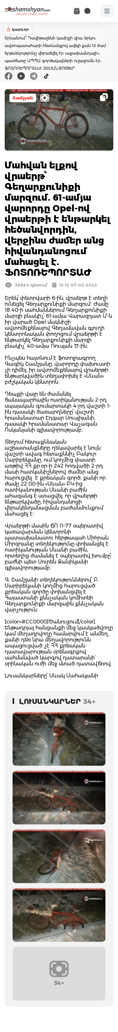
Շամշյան (23, 98)
